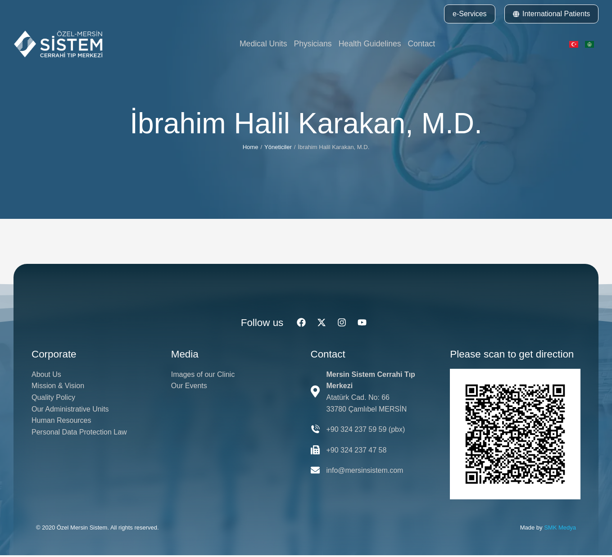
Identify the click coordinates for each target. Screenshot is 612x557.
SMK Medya (560, 528)
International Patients (551, 14)
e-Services (470, 14)
